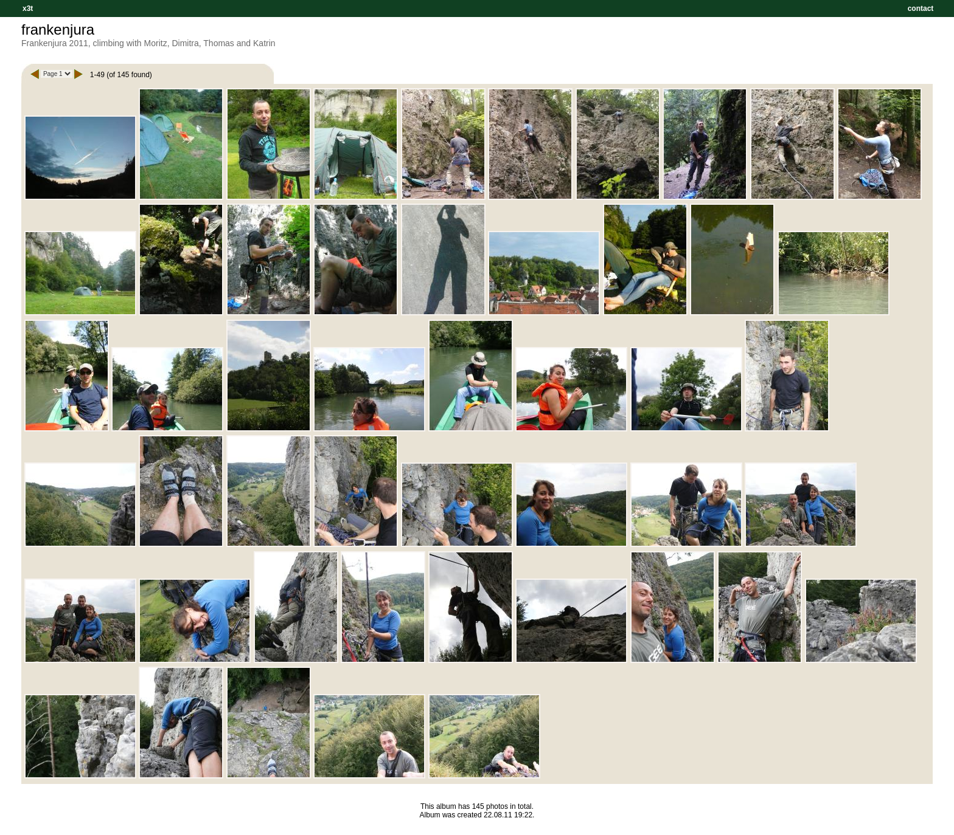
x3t (27, 8)
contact (921, 8)
